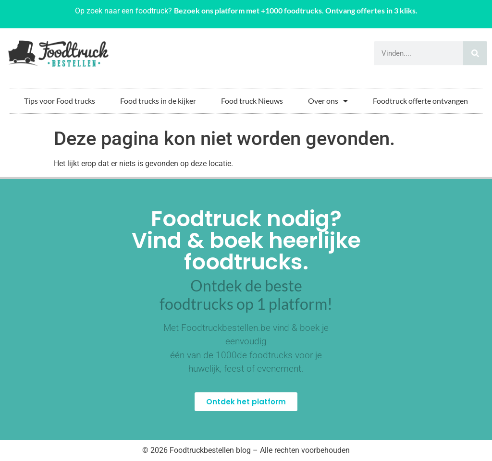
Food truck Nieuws (252, 100)
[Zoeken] (475, 53)
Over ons (328, 100)
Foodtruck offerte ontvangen (420, 100)
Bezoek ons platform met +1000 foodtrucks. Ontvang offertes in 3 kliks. (296, 10)
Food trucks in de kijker (158, 100)
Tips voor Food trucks (59, 100)
